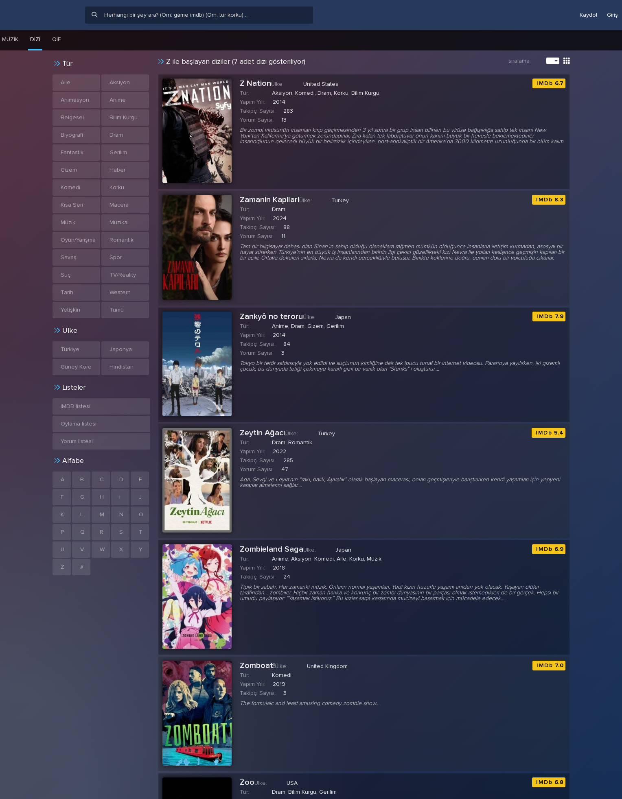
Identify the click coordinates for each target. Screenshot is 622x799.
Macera (119, 204)
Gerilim (118, 152)
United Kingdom (327, 666)
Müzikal (119, 222)
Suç (65, 274)
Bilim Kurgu (124, 117)
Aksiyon (120, 82)
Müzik (68, 222)
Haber (117, 169)
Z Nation (255, 83)
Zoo (247, 782)
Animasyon (75, 99)
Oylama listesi (78, 423)
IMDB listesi (75, 406)
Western (120, 292)
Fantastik (72, 152)
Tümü (117, 309)
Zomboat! (257, 665)
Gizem (69, 169)
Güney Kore (76, 366)
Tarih (67, 292)
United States (320, 84)
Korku (117, 187)
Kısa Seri (72, 204)
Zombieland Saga (271, 549)
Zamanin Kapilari (269, 200)
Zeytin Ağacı (262, 433)
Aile (65, 82)
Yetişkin (70, 309)
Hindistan (122, 366)
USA (292, 782)
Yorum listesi (77, 441)
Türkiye (70, 349)
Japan (343, 317)
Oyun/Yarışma (78, 239)
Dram (116, 134)
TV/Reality (123, 274)
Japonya (121, 349)
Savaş (69, 257)
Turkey (340, 200)
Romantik (122, 239)
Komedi (70, 187)
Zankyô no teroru (271, 316)
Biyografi (72, 134)
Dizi (35, 39)
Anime (118, 99)
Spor (116, 257)
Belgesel (72, 117)
